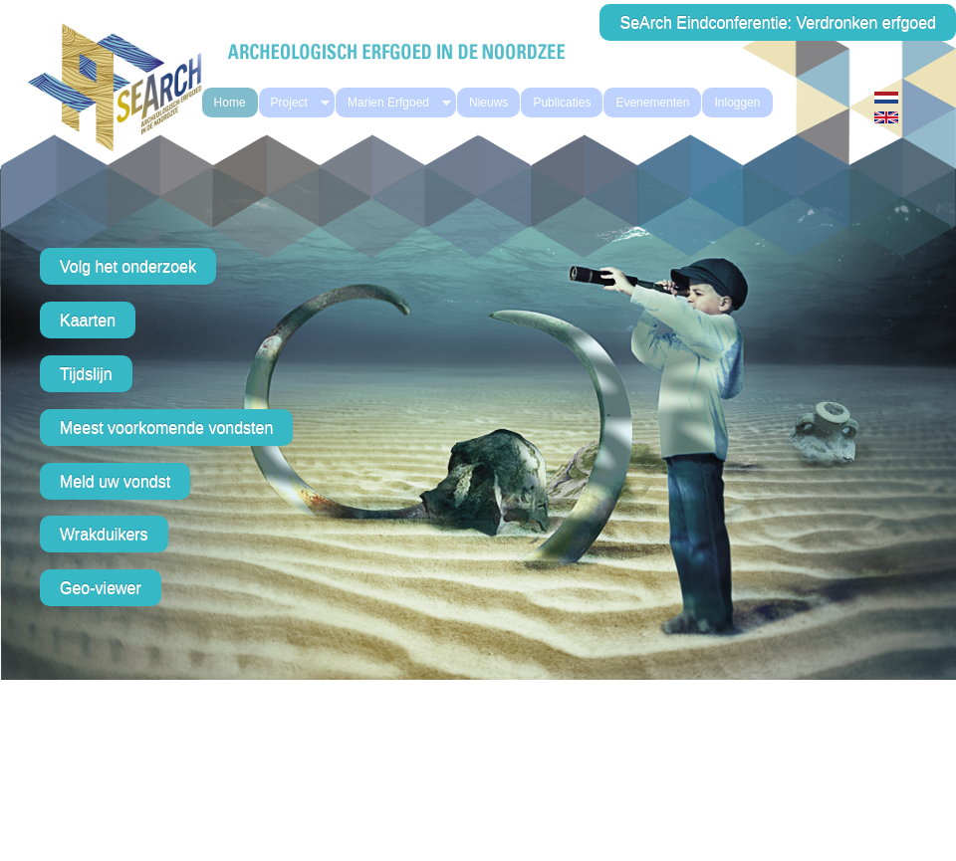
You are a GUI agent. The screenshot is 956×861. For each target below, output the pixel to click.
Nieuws (488, 102)
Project (294, 103)
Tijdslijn (86, 373)
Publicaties (562, 102)
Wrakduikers (104, 534)
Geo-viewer (100, 587)
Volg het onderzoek (128, 266)
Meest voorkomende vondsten (166, 427)
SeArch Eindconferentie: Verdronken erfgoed (777, 22)
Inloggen (737, 102)
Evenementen (652, 102)
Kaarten (88, 320)
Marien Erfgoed (393, 103)
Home (230, 102)
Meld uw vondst (115, 481)
